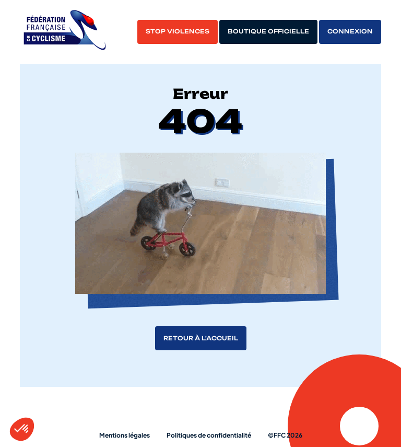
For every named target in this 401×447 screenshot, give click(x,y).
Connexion (350, 31)
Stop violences (177, 31)
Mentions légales (124, 435)
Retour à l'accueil (200, 338)
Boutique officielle (268, 31)
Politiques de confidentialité (209, 435)
